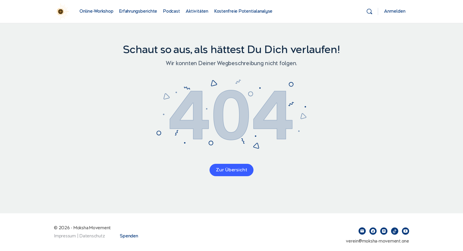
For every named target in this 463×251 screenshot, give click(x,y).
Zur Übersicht (231, 170)
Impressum (65, 236)
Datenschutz (92, 236)
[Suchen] (369, 11)
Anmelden (395, 11)
